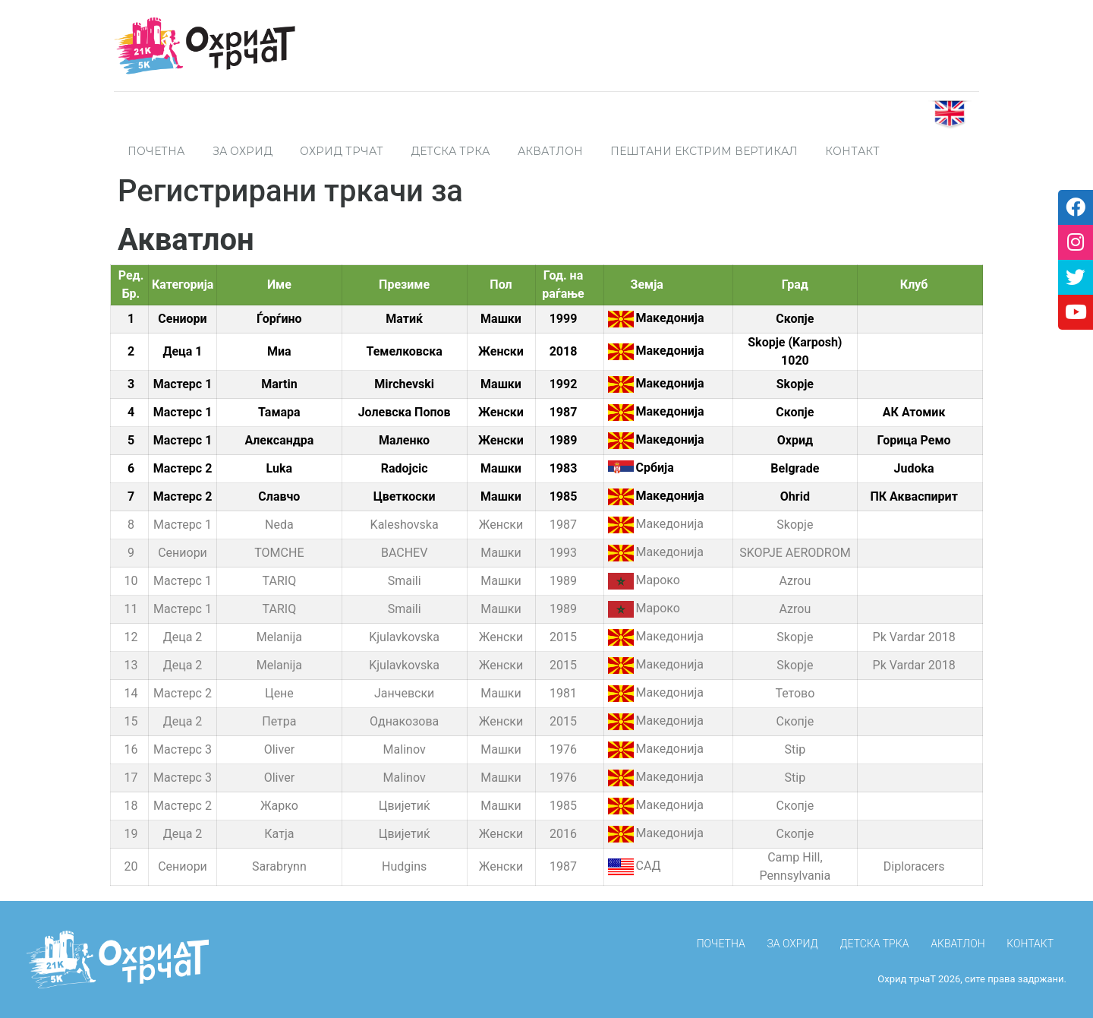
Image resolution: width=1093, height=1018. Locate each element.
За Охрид (242, 151)
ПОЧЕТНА (156, 151)
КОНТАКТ (1030, 943)
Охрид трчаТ (341, 151)
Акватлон (550, 151)
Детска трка (450, 151)
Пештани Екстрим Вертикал (704, 151)
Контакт (852, 151)
